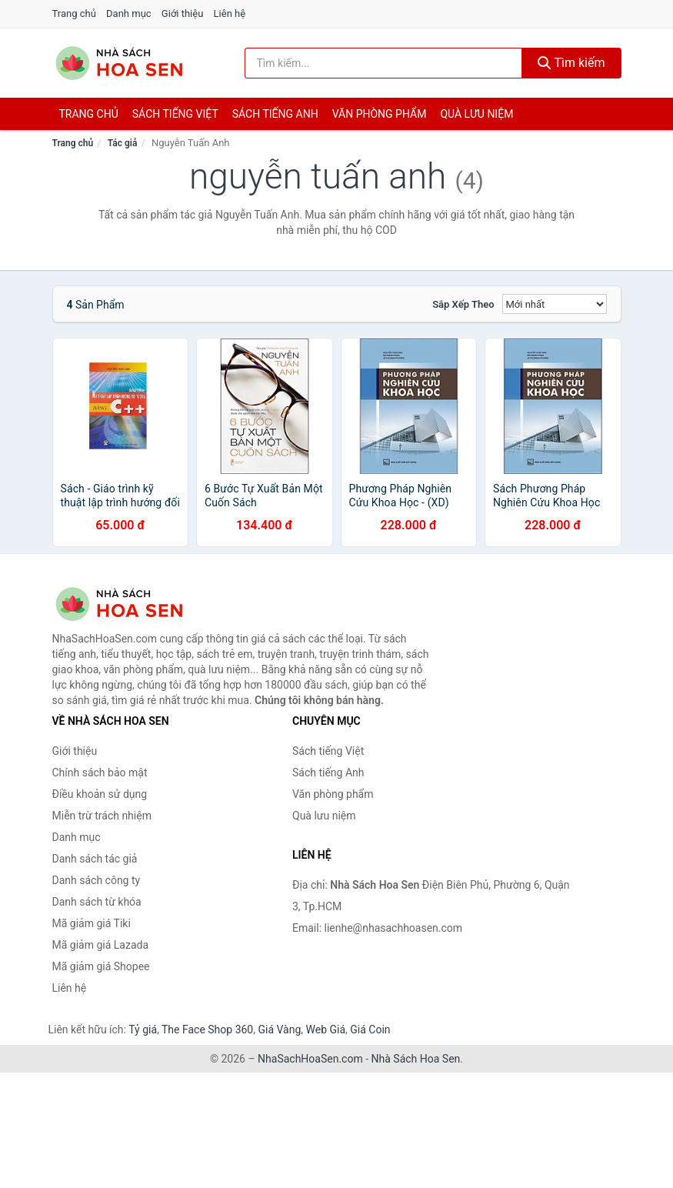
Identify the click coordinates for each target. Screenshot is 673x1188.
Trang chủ (74, 13)
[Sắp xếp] (554, 304)
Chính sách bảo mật (100, 772)
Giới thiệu (182, 13)
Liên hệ (230, 13)
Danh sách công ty (96, 880)
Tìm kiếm (571, 62)
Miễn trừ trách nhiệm (102, 815)
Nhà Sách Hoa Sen (416, 1059)
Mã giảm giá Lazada (100, 945)
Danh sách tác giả (95, 859)
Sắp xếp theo (463, 304)
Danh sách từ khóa (97, 902)
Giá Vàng (279, 1029)
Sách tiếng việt (175, 114)
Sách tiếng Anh (328, 772)
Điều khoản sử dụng (100, 794)
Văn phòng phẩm (379, 114)
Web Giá (326, 1029)
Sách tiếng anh (275, 114)
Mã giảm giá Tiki (91, 923)
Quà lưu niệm (476, 114)
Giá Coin (370, 1029)
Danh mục (129, 13)
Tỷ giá (142, 1029)
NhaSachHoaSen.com (310, 1059)
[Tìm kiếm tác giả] (383, 63)
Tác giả (123, 143)
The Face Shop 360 (207, 1029)
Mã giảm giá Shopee (101, 966)
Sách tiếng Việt (328, 751)
